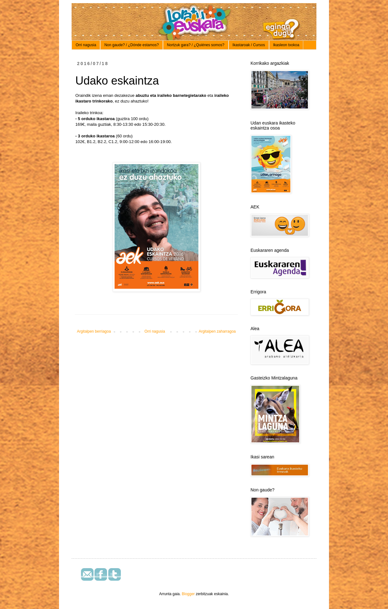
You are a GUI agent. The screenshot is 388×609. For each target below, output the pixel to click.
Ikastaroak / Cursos (249, 45)
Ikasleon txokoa (286, 45)
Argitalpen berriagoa (94, 331)
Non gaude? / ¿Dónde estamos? (131, 45)
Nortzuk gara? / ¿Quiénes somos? (195, 45)
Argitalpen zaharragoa (217, 331)
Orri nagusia (86, 45)
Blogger (188, 594)
